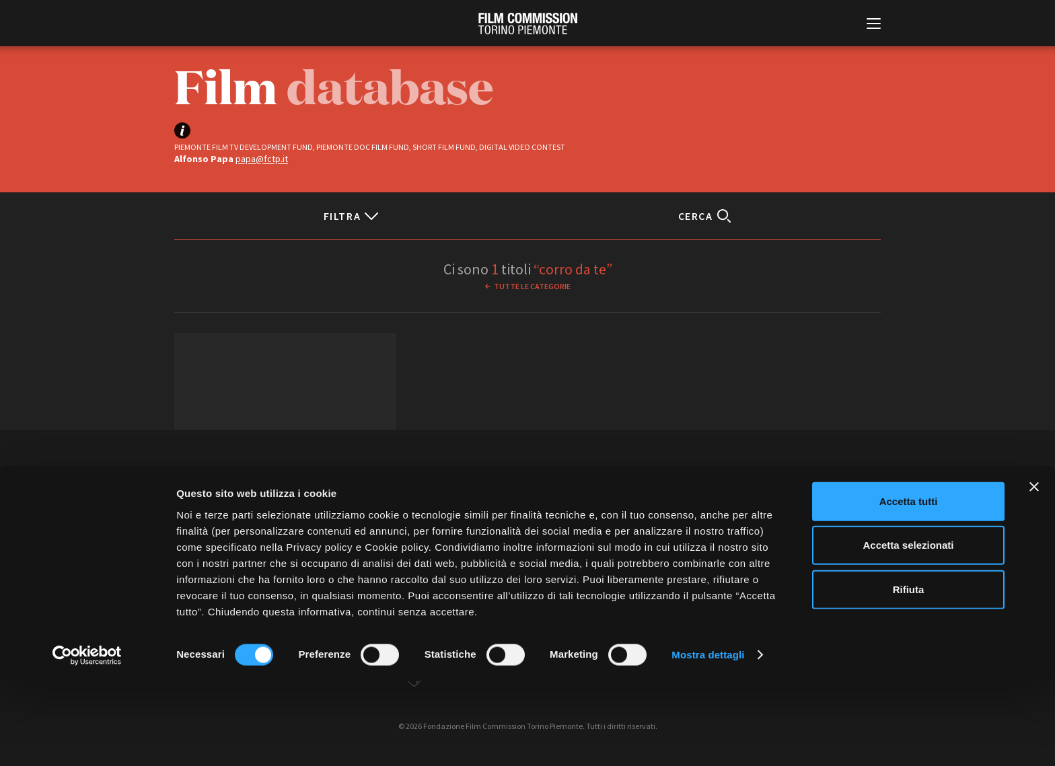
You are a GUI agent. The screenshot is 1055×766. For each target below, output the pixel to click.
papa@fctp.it (261, 159)
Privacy (552, 534)
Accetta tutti (908, 585)
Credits (730, 534)
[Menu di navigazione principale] (874, 25)
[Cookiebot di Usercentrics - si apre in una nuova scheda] (87, 740)
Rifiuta (908, 673)
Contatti (508, 534)
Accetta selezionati (908, 630)
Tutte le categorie (532, 286)
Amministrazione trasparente (364, 534)
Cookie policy (606, 534)
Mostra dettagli (707, 739)
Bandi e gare (455, 534)
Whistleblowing (674, 534)
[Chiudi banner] (1034, 571)
